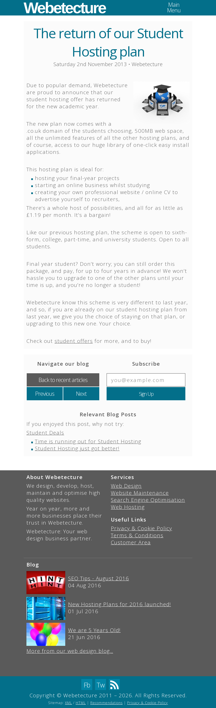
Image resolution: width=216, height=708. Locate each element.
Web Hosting (128, 506)
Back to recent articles (63, 380)
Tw (100, 684)
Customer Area (131, 542)
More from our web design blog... (69, 650)
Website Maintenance (140, 492)
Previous (44, 393)
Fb (87, 684)
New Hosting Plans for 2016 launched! (119, 604)
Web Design (126, 485)
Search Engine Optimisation (148, 499)
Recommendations (106, 702)
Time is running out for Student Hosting (88, 441)
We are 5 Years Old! (94, 629)
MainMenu (174, 7)
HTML (81, 702)
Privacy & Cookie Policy (141, 528)
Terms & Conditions (137, 535)
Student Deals (45, 432)
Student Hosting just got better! (77, 448)
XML (68, 702)
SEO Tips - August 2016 (98, 578)
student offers (74, 340)
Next (81, 393)
